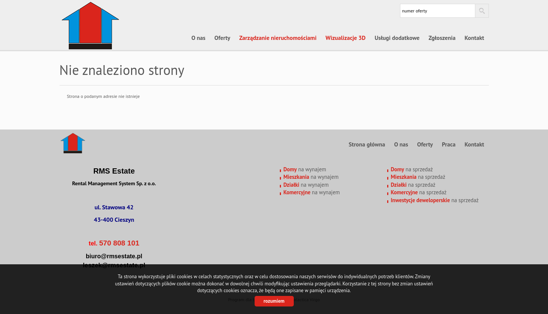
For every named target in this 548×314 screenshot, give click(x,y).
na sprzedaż (412, 169)
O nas (198, 37)
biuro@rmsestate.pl (114, 256)
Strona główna (367, 144)
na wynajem (305, 169)
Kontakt (474, 37)
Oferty (222, 37)
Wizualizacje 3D (345, 37)
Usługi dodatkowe (397, 37)
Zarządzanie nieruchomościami (277, 37)
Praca (448, 144)
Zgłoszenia (442, 37)
